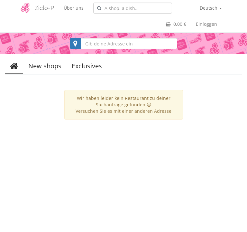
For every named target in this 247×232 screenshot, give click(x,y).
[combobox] (132, 8)
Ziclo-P (44, 8)
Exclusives (87, 66)
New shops (44, 66)
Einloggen (206, 24)
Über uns (74, 8)
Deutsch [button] (211, 8)
